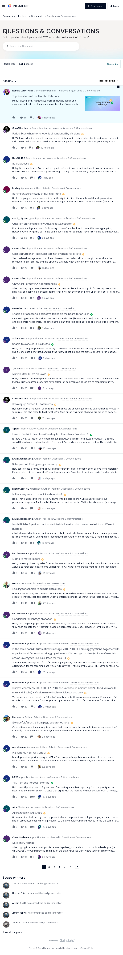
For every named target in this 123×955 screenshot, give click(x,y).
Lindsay (16, 188)
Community (9, 16)
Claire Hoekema (20, 837)
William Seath (19, 338)
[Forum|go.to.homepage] (18, 6)
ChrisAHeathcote (21, 128)
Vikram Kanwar (19, 912)
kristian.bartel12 (20, 488)
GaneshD (17, 308)
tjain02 (16, 368)
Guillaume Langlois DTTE (25, 643)
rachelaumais (19, 747)
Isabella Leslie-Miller (22, 90)
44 (69, 866)
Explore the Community (31, 16)
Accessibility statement (65, 948)
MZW (15, 777)
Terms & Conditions (39, 948)
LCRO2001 (17, 883)
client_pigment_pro (23, 218)
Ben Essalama (19, 553)
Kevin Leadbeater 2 (22, 458)
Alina (14, 807)
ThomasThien (19, 893)
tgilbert (16, 428)
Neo (14, 583)
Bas (14, 717)
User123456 (18, 158)
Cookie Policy (87, 948)
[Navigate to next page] (77, 867)
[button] (3, 6)
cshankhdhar (19, 248)
